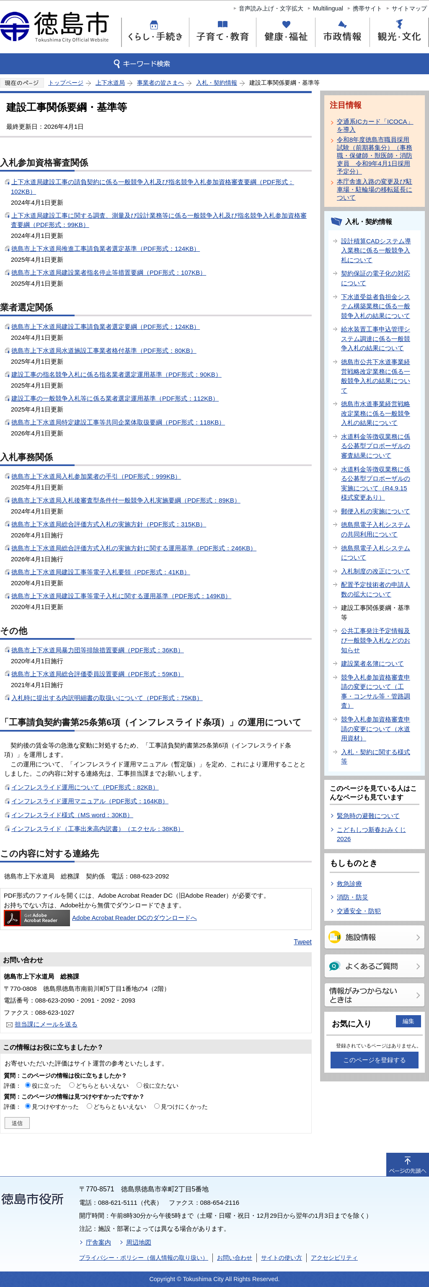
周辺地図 (138, 1242)
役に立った (46, 1085)
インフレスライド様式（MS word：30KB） (72, 814)
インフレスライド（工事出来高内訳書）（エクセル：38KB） (97, 828)
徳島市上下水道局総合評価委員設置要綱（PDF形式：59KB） (97, 673)
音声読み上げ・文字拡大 (271, 8)
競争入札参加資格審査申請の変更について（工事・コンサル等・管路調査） (375, 691)
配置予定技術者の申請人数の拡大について (375, 589)
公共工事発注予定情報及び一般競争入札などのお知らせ (375, 640)
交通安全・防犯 (359, 910)
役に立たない (160, 1085)
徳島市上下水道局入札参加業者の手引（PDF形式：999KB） (96, 476)
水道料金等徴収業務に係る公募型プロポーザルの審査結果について (375, 446)
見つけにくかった (184, 1106)
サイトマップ (409, 8)
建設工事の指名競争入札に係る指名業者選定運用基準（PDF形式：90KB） (116, 374)
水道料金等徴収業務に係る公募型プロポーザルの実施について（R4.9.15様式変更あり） (375, 483)
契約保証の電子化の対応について (375, 278)
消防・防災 (352, 897)
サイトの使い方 (281, 1257)
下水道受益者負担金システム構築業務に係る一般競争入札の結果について (375, 306)
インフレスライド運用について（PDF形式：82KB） (85, 787)
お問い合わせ (234, 1257)
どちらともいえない (102, 1085)
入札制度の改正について (375, 571)
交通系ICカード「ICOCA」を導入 (375, 125)
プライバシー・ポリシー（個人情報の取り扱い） (143, 1257)
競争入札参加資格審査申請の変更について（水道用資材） (375, 729)
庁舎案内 (98, 1242)
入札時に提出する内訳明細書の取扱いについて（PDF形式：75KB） (107, 697)
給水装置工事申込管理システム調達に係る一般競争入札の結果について (375, 339)
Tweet (303, 942)
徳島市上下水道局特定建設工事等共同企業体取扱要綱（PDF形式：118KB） (118, 422)
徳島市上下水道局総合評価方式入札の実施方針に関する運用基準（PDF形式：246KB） (133, 548)
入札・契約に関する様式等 (375, 756)
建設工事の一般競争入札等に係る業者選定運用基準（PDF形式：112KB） (115, 398)
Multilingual (328, 8)
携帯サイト (367, 8)
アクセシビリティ (334, 1257)
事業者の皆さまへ (160, 82)
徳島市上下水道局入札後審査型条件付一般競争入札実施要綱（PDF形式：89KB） (125, 500)
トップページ (65, 82)
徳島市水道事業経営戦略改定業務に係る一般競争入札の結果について (375, 413)
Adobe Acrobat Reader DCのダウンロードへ (100, 917)
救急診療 (349, 883)
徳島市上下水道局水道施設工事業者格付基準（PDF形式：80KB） (103, 350)
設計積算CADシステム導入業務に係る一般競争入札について (376, 250)
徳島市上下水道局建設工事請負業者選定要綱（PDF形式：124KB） (105, 326)
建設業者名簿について (372, 663)
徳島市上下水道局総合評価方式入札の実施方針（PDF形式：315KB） (108, 524)
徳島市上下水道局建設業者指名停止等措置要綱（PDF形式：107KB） (108, 272)
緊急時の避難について (368, 815)
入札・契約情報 (216, 82)
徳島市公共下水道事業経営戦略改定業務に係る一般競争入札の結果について (375, 376)
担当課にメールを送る (46, 1024)
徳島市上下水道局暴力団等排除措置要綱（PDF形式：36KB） (97, 650)
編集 (408, 1021)
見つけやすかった (55, 1106)
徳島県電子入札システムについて (375, 552)
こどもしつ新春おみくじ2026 (371, 834)
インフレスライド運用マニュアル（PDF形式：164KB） (89, 801)
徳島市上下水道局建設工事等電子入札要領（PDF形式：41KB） (100, 572)
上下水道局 (110, 82)
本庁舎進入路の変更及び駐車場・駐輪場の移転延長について (374, 189)
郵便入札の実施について (375, 511)
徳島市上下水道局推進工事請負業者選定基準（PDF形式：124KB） (105, 248)
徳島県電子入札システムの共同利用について (375, 529)
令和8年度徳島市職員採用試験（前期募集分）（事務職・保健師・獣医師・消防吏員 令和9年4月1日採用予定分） (374, 155)
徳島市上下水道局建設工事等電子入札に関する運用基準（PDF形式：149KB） (121, 595)
